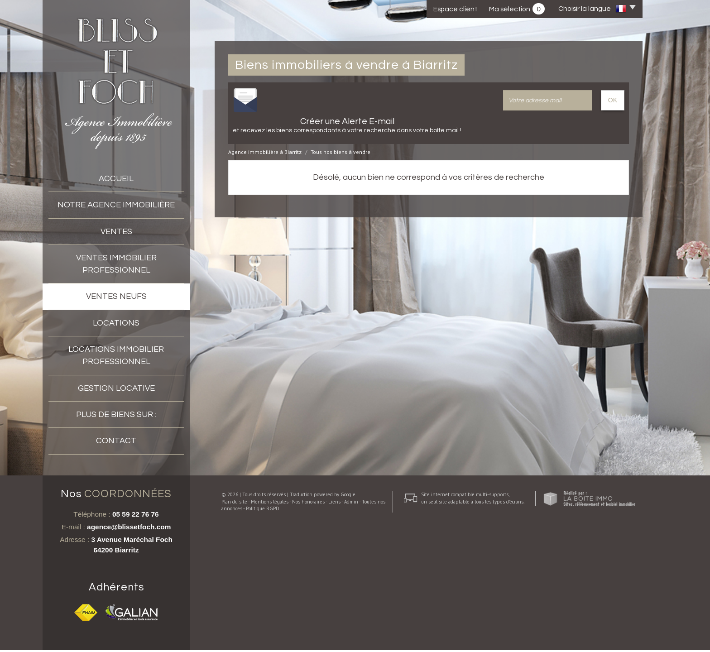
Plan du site (227, 634)
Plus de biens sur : (116, 414)
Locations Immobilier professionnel (116, 355)
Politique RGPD (256, 641)
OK (612, 100)
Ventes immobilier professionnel (116, 264)
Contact (116, 440)
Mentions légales (263, 634)
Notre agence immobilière (116, 205)
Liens (327, 634)
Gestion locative (116, 388)
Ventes (116, 231)
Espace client (455, 9)
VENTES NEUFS (116, 296)
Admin (344, 634)
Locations (116, 323)
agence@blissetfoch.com (129, 528)
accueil (116, 178)
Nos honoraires (301, 634)
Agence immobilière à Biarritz (265, 152)
